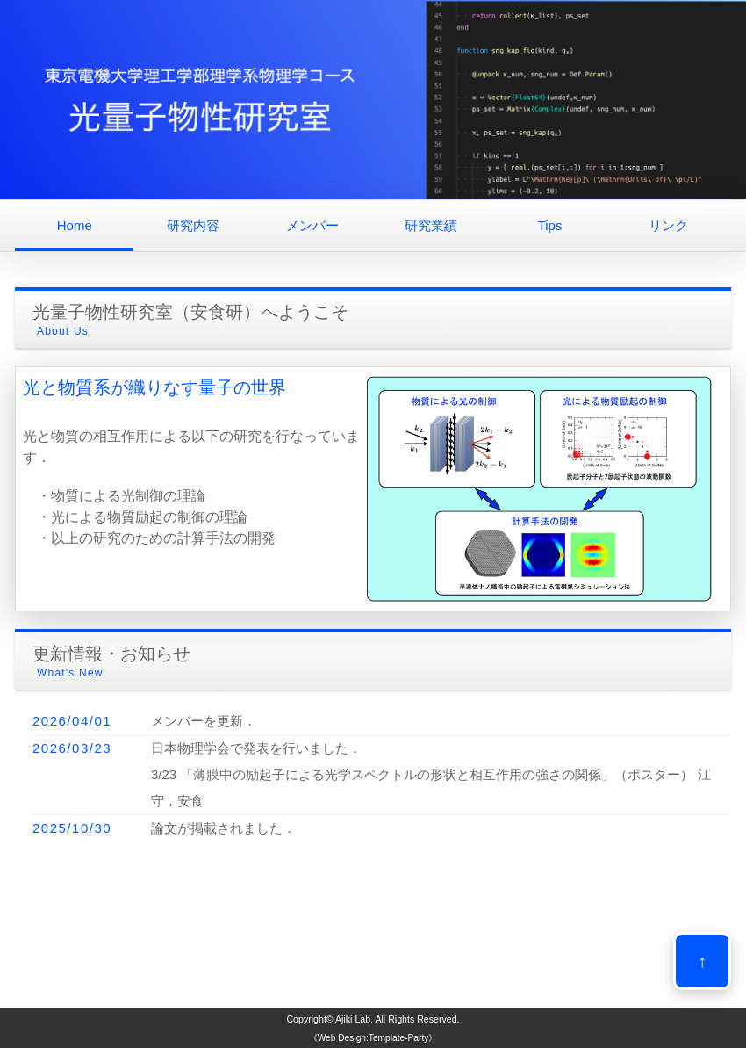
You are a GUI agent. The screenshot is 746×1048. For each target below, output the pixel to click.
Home (74, 225)
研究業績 (431, 225)
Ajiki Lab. (354, 1019)
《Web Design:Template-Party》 (373, 1038)
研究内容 (193, 225)
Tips (550, 225)
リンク (668, 225)
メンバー (312, 225)
